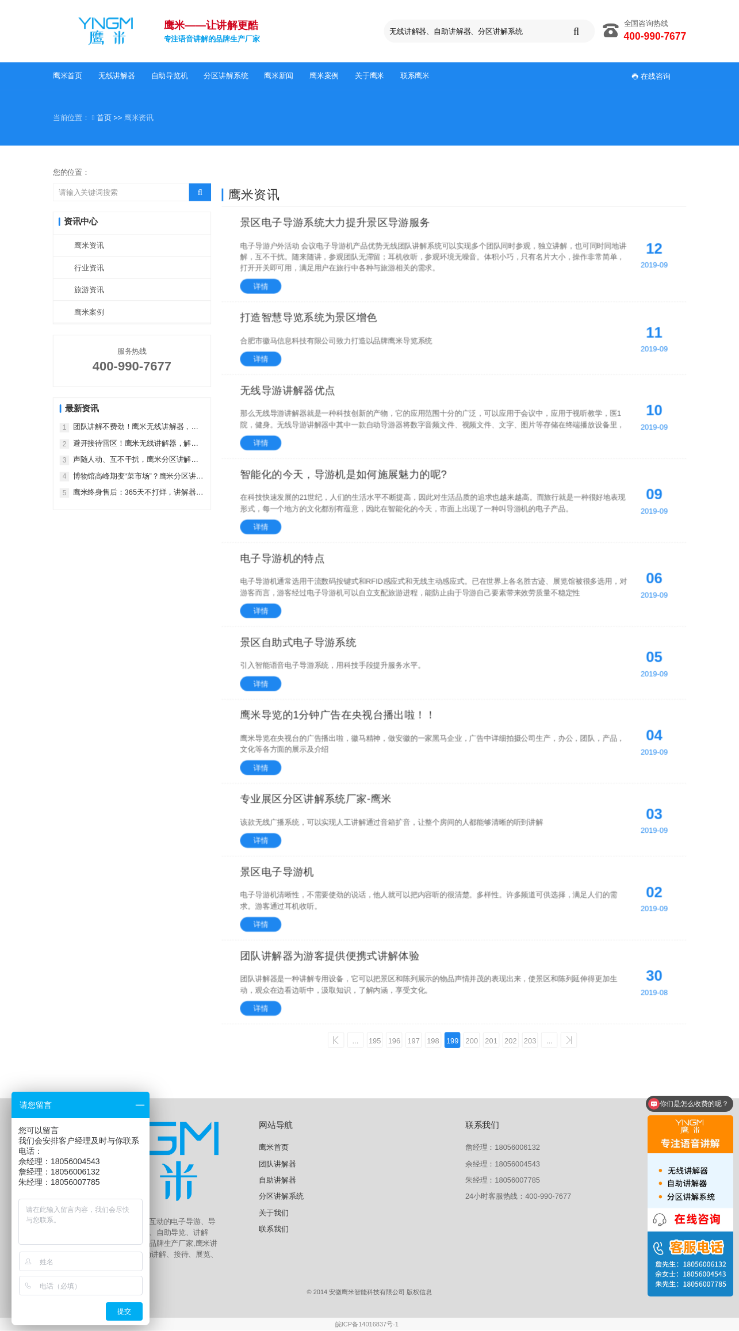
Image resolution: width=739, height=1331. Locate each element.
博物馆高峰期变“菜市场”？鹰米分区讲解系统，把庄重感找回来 (138, 476)
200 (472, 1040)
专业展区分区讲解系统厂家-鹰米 (316, 798)
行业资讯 (89, 267)
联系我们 (273, 1229)
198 (432, 1040)
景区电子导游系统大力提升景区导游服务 (335, 222)
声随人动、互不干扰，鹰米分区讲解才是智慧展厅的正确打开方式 (135, 460)
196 (392, 1040)
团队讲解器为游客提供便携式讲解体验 (330, 955)
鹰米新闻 (278, 75)
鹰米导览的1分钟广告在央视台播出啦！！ (338, 714)
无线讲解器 (116, 75)
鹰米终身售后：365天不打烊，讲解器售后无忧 (138, 493)
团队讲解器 (277, 1164)
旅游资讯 (89, 289)
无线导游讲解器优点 (287, 390)
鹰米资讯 (89, 245)
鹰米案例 (324, 75)
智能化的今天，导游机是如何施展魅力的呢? (343, 474)
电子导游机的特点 (282, 558)
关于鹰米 (369, 75)
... (352, 1040)
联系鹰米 (415, 75)
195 (372, 1040)
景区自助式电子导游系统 (298, 642)
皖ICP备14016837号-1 (367, 1325)
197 (412, 1040)
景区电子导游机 (277, 871)
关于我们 (273, 1213)
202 (513, 1040)
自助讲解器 (277, 1180)
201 (493, 1040)
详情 (261, 286)
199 (452, 1040)
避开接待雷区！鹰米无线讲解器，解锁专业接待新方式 (135, 443)
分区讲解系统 (226, 75)
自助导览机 (169, 75)
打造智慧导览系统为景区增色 (309, 317)
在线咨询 (651, 75)
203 (532, 1040)
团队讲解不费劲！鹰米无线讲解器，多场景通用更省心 (135, 427)
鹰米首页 (67, 75)
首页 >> (110, 117)
